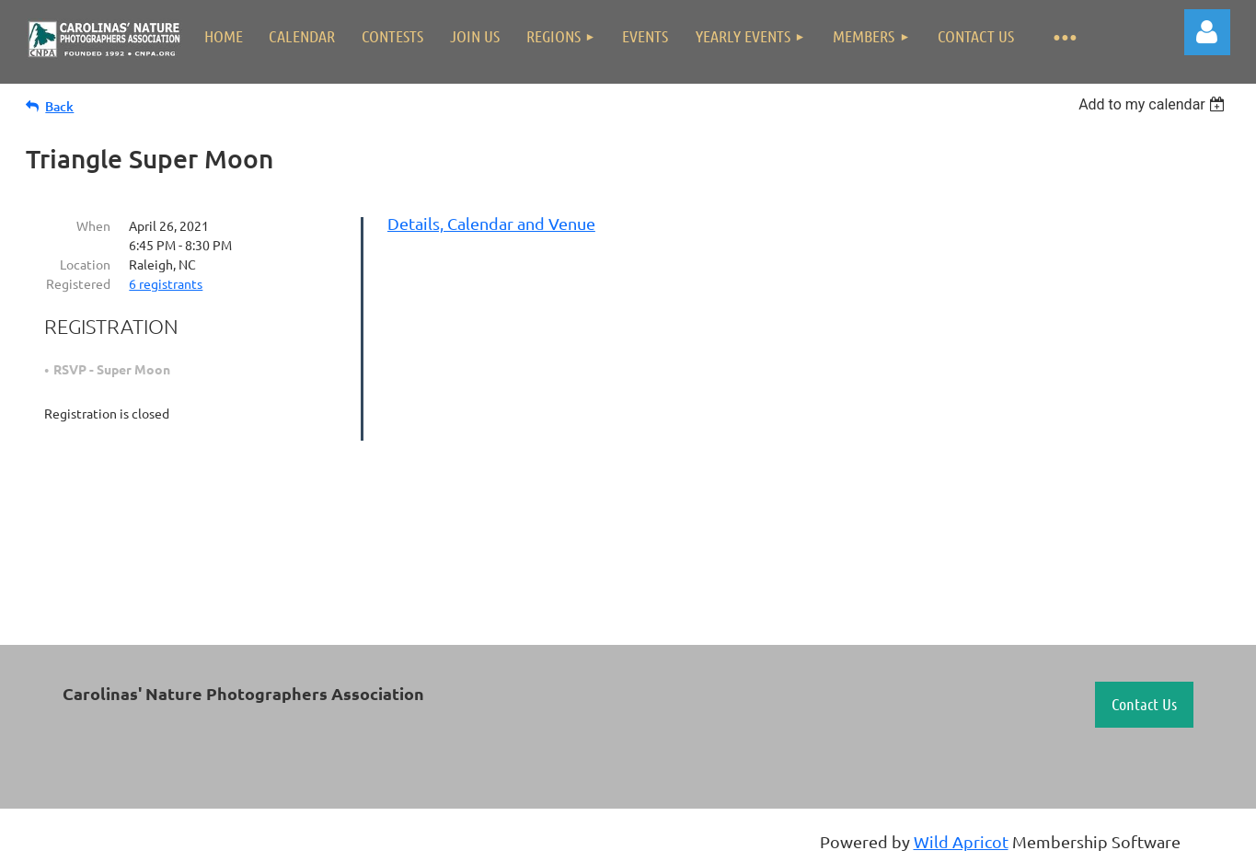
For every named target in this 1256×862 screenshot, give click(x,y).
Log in (1207, 32)
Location (85, 264)
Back (59, 106)
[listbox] (1154, 104)
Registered (78, 283)
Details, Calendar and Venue (491, 223)
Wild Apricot (961, 841)
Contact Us (1144, 704)
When (93, 225)
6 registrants (165, 283)
